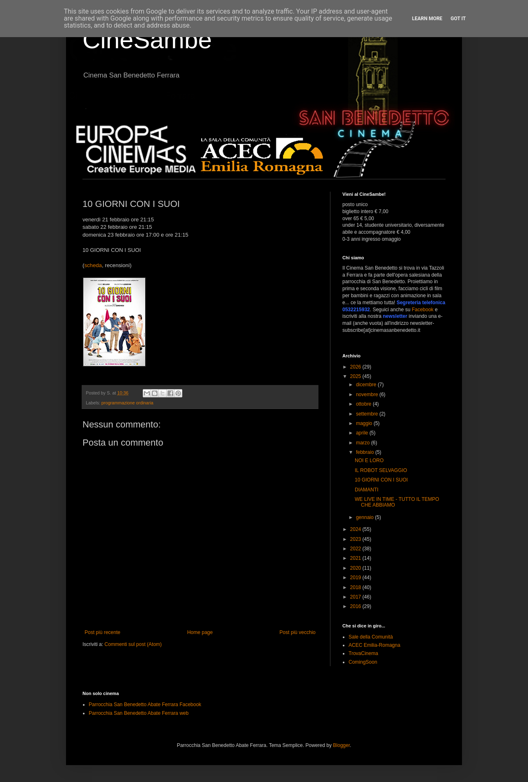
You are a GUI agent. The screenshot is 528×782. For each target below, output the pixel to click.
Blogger (341, 745)
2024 (356, 529)
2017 (356, 597)
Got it (458, 18)
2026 (356, 367)
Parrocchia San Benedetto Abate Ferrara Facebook (145, 704)
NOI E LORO (369, 460)
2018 (356, 587)
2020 (356, 568)
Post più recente (102, 632)
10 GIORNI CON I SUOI (381, 480)
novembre (368, 394)
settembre (368, 414)
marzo (363, 443)
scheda (93, 265)
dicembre (367, 384)
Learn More (427, 18)
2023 (356, 539)
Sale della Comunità (371, 637)
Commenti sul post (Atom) (133, 644)
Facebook (423, 309)
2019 (356, 577)
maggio (365, 423)
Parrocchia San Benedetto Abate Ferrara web (139, 713)
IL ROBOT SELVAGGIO (381, 470)
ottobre (364, 404)
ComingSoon (363, 662)
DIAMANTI (366, 490)
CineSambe (147, 40)
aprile (363, 433)
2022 (356, 549)
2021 (356, 558)
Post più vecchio (298, 632)
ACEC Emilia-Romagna (374, 645)
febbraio (365, 452)
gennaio (365, 517)
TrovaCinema (363, 653)
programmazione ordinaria (127, 402)
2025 (356, 376)
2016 (356, 606)
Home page (200, 632)
